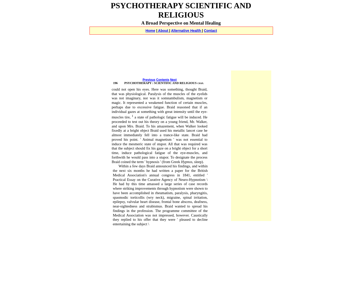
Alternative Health (186, 31)
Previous (149, 80)
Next (173, 80)
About (163, 31)
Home (150, 31)
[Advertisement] (181, 40)
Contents (162, 80)
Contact (210, 31)
